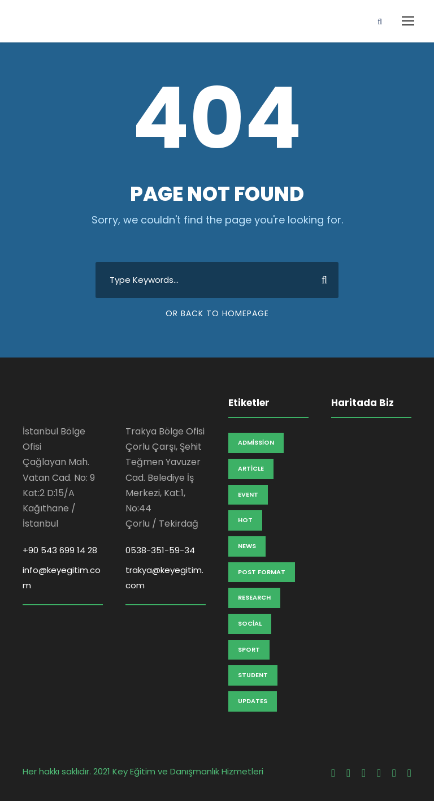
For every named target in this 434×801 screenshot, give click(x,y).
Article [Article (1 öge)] (251, 468)
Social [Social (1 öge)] (250, 623)
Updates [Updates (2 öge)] (252, 700)
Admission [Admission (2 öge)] (256, 442)
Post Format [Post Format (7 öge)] (261, 571)
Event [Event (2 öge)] (248, 494)
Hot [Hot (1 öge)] (245, 519)
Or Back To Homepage (217, 313)
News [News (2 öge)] (247, 545)
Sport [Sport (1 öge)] (249, 649)
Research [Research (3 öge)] (254, 597)
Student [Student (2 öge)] (253, 674)
